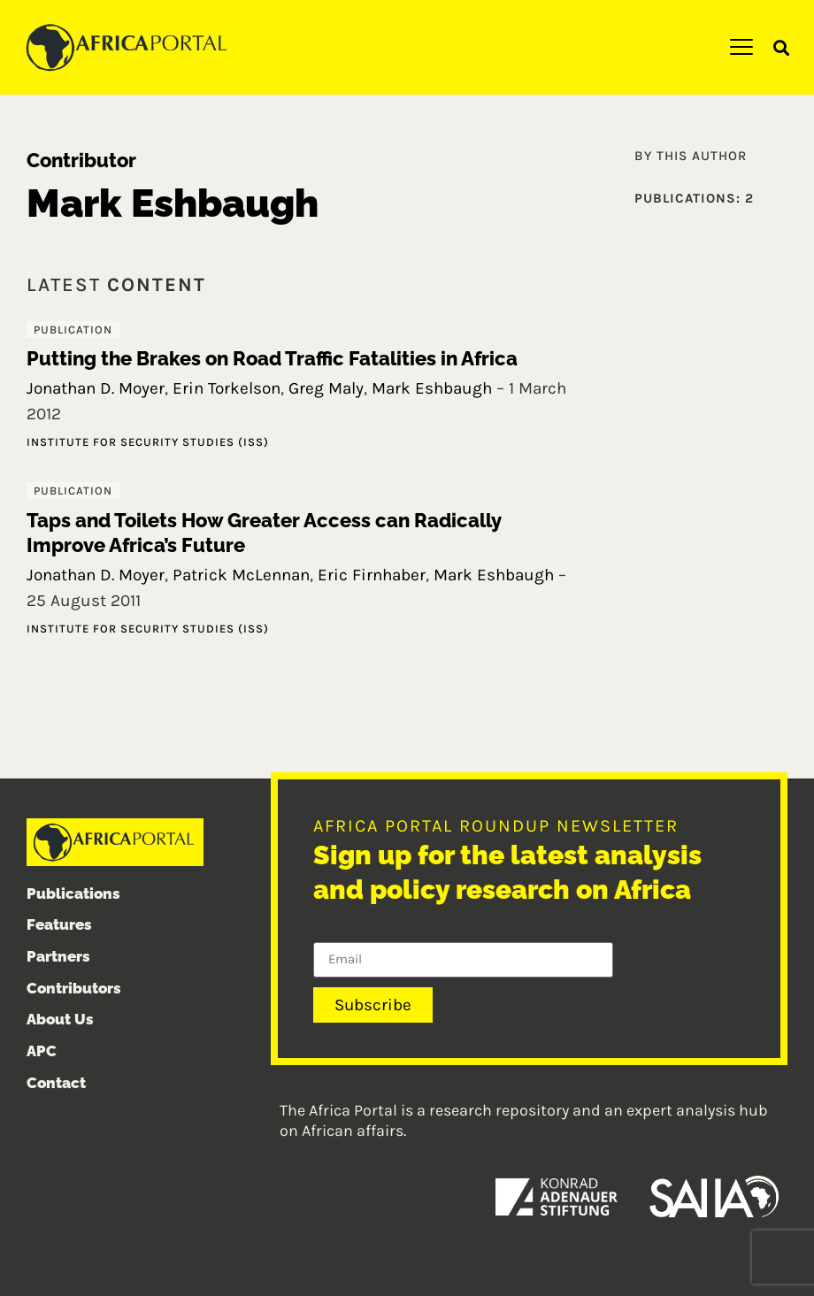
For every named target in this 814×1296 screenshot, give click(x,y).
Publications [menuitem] (73, 893)
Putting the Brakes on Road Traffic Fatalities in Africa (272, 358)
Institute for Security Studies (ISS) (148, 442)
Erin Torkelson (226, 388)
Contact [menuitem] (56, 1083)
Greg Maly (326, 388)
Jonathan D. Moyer (96, 388)
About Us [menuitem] (60, 1020)
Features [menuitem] (59, 924)
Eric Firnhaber (372, 575)
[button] (781, 48)
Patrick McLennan (241, 575)
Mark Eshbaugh (432, 388)
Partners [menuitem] (58, 956)
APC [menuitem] (42, 1052)
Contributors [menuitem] (74, 988)
